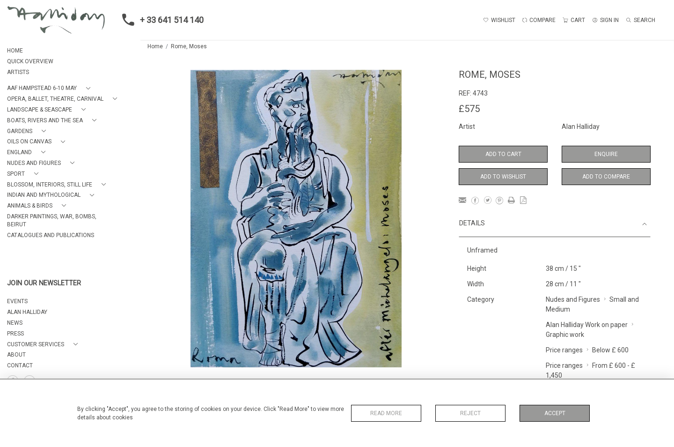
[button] (50, 88)
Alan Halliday (581, 126)
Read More (386, 413)
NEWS (14, 323)
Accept (554, 413)
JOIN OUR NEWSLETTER (44, 283)
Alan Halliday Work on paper (587, 324)
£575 (469, 108)
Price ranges (564, 350)
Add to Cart (503, 154)
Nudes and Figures (573, 299)
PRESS (15, 333)
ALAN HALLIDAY (27, 312)
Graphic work (565, 334)
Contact (20, 365)
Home (155, 46)
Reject (470, 413)
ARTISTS (18, 72)
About (16, 354)
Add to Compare (606, 176)
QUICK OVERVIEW (30, 61)
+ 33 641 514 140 (160, 20)
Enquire (606, 154)
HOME (15, 50)
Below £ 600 (610, 350)
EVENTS (17, 301)
